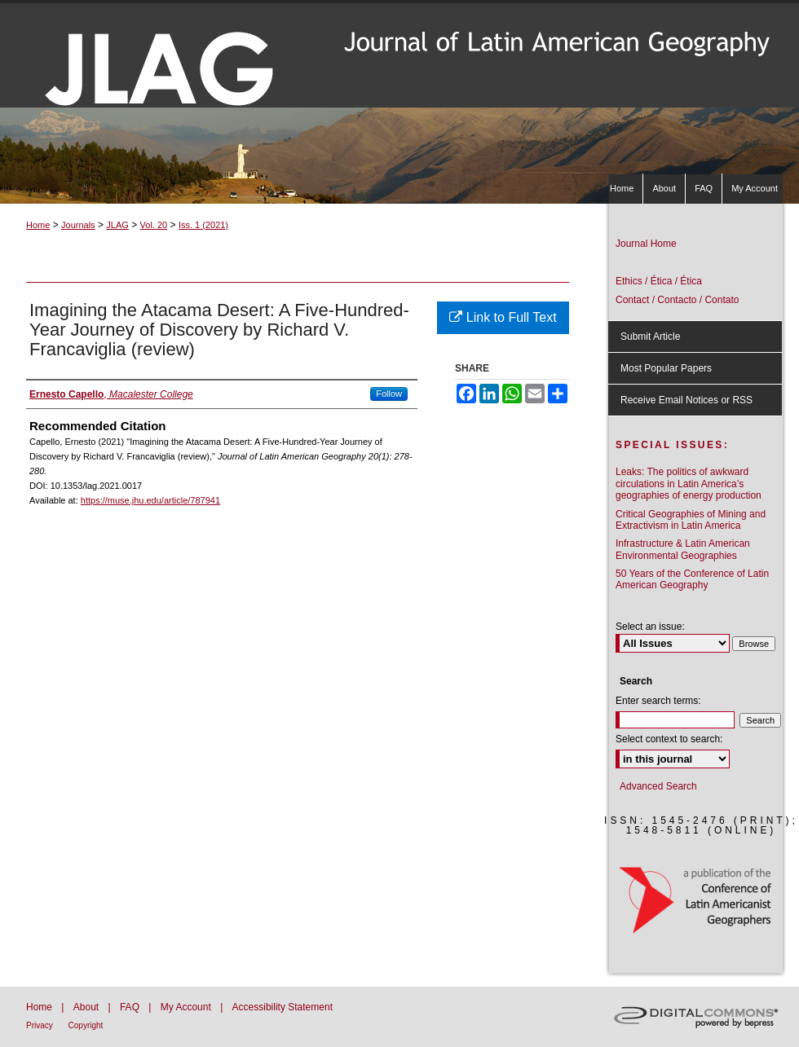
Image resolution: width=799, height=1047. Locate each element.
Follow (389, 393)
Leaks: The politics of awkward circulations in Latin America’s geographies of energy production (688, 483)
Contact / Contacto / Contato (677, 300)
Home (38, 225)
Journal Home (646, 243)
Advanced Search (658, 786)
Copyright (86, 1025)
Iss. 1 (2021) (203, 225)
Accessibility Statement (282, 1007)
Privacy (40, 1025)
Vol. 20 (154, 225)
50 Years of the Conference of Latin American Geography (692, 579)
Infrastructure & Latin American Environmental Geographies (683, 549)
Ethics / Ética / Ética (659, 281)
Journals (78, 225)
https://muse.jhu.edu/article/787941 (150, 500)
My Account (187, 1007)
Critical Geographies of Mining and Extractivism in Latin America (691, 519)
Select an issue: (650, 626)
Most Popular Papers (666, 368)
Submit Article (650, 336)
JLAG (117, 225)
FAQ (131, 1007)
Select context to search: (669, 739)
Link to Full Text (502, 317)
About (87, 1007)
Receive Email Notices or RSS (686, 400)
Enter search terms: (658, 700)
